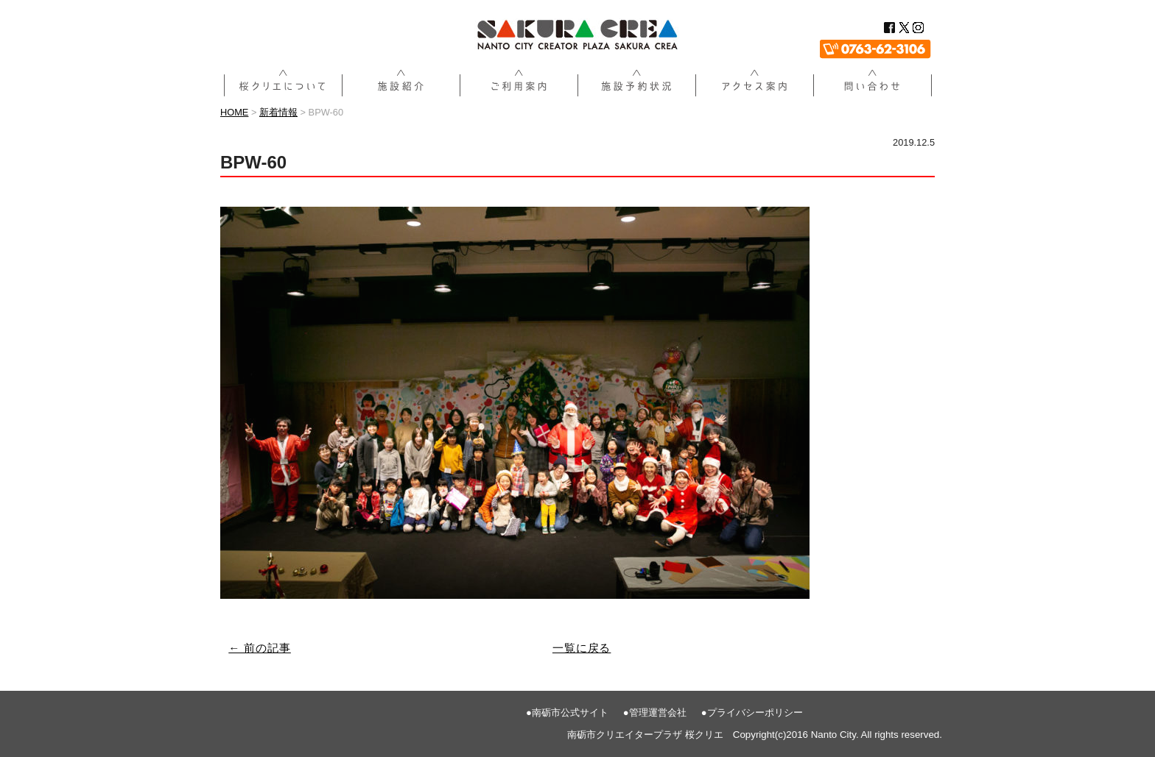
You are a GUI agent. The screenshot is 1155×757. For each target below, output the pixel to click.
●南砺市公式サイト (567, 712)
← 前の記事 (259, 647)
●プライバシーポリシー (752, 712)
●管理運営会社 (655, 712)
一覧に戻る (581, 647)
